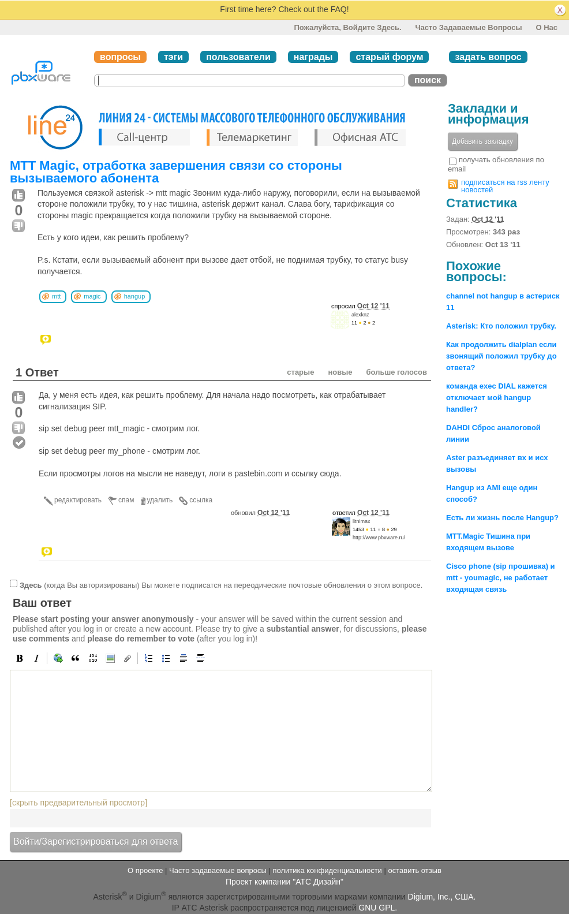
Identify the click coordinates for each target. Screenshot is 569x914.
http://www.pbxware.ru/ (379, 537)
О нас (546, 27)
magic (92, 296)
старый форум (389, 57)
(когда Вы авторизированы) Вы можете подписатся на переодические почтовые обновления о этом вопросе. (221, 585)
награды (313, 57)
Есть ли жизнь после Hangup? (502, 517)
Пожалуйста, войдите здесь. (347, 27)
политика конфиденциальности (326, 870)
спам (126, 500)
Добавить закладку (482, 141)
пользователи (238, 57)
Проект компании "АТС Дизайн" (284, 881)
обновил (260, 512)
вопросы (120, 57)
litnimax (361, 521)
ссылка (200, 500)
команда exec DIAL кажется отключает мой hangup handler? (496, 397)
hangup (134, 296)
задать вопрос (488, 57)
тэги (173, 57)
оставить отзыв (414, 870)
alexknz (360, 315)
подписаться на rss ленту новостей (505, 186)
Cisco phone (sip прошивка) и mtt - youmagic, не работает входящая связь (500, 578)
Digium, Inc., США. (442, 896)
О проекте (145, 870)
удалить (160, 500)
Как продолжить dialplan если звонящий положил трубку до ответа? (501, 356)
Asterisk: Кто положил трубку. (501, 326)
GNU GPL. (377, 907)
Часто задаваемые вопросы (468, 27)
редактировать (78, 500)
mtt (56, 296)
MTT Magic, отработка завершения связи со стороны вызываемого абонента (176, 171)
